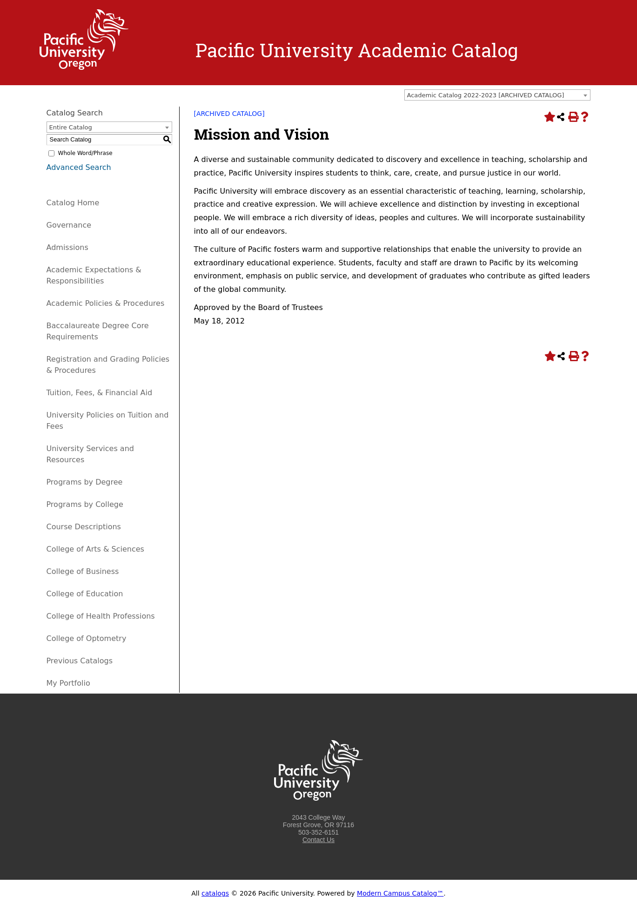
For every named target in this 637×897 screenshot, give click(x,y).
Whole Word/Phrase (85, 153)
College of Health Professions (101, 616)
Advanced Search (79, 167)
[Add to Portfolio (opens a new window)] (548, 117)
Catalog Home (73, 202)
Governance (69, 225)
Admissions (67, 247)
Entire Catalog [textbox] (70, 127)
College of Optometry (87, 638)
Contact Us (318, 839)
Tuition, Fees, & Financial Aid (100, 392)
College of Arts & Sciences (95, 549)
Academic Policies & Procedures (106, 303)
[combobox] (497, 95)
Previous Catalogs (80, 660)
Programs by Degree (85, 482)
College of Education (85, 593)
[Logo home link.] (84, 67)
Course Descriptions (84, 526)
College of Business (83, 571)
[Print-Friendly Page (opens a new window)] (573, 117)
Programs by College (85, 504)
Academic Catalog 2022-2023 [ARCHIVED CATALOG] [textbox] (485, 95)
